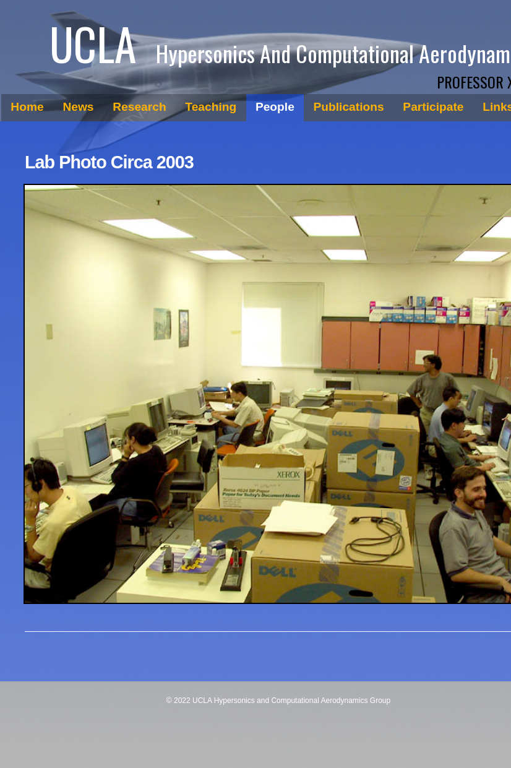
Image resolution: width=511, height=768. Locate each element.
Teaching (210, 106)
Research (139, 106)
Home (27, 106)
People (275, 106)
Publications (349, 106)
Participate (433, 106)
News (77, 106)
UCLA (92, 43)
